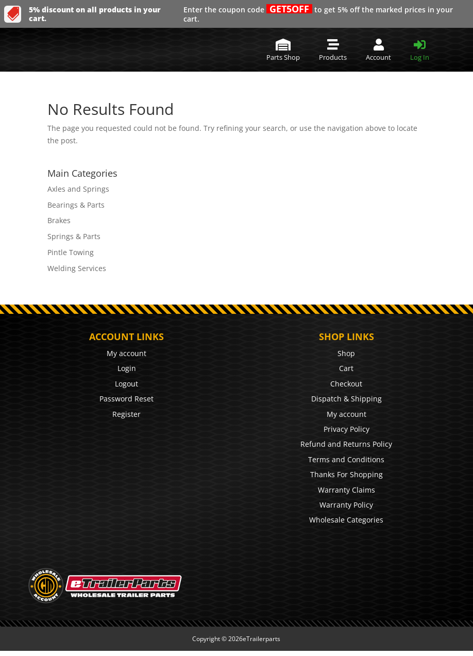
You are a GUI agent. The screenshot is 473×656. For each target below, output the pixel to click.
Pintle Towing (70, 252)
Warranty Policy (346, 505)
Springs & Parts (73, 236)
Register (126, 414)
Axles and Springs (78, 189)
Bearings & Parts (76, 205)
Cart (346, 368)
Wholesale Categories (346, 520)
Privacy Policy (346, 429)
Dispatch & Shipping (346, 398)
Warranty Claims (346, 490)
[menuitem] (283, 50)
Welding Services (76, 268)
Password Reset (126, 398)
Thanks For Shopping (346, 474)
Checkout (346, 384)
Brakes (59, 220)
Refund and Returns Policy (346, 444)
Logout (126, 384)
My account (126, 353)
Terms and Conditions (346, 459)
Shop (346, 353)
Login (126, 368)
